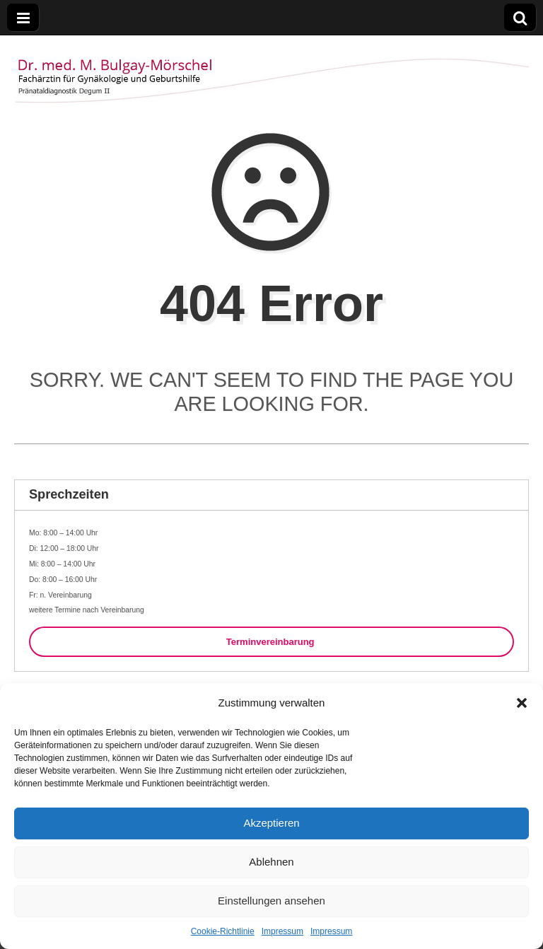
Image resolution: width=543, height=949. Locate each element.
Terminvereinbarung (271, 641)
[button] (522, 703)
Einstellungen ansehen (271, 901)
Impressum (282, 931)
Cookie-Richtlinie (223, 931)
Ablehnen (271, 862)
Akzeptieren (271, 823)
